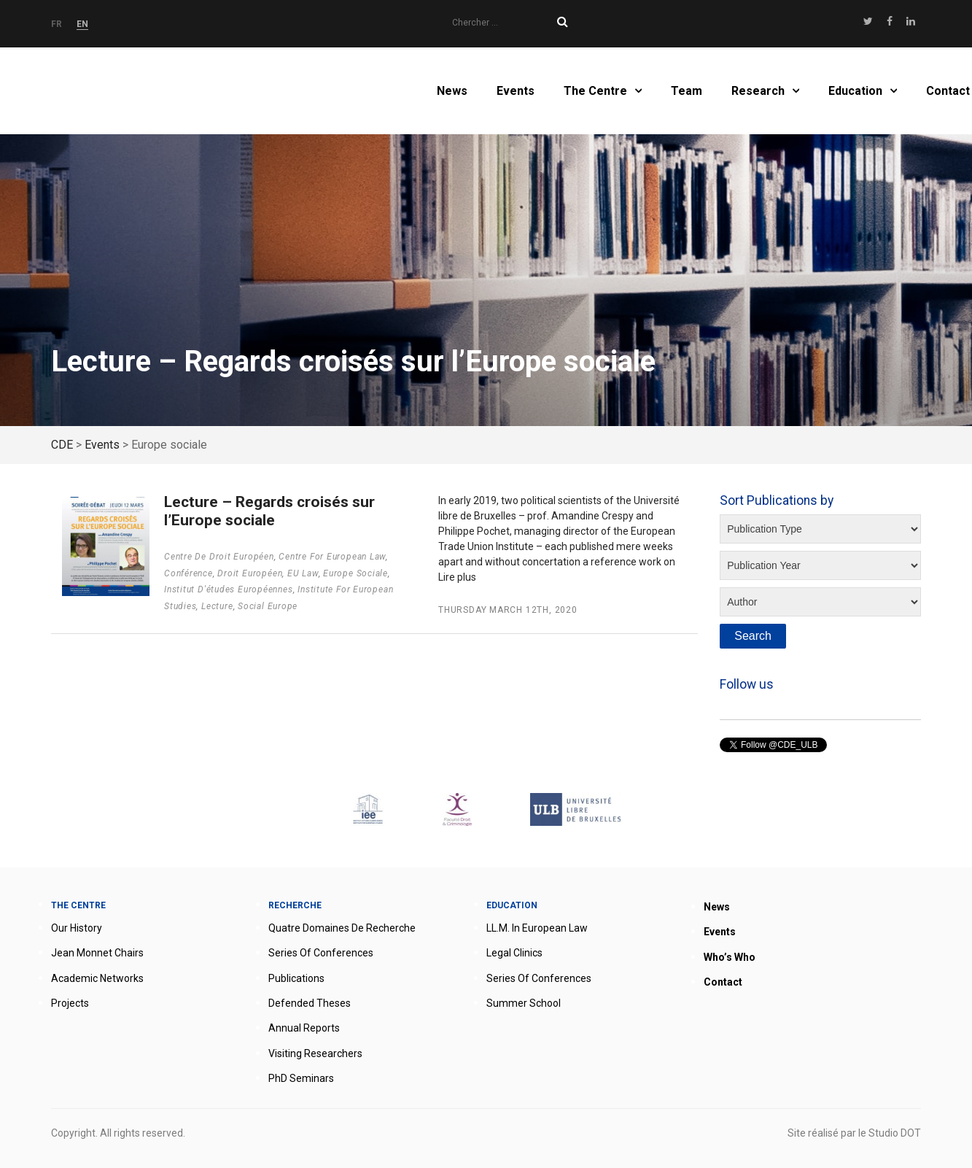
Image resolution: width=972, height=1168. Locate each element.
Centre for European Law (332, 557)
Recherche (295, 905)
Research (758, 91)
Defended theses (309, 1003)
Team (686, 91)
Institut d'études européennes (228, 589)
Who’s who (729, 957)
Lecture (217, 606)
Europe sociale (355, 573)
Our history (76, 928)
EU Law (303, 573)
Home (126, 90)
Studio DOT (894, 1133)
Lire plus (457, 577)
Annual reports (304, 1028)
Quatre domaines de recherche (342, 928)
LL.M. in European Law (537, 928)
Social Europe (268, 606)
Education (855, 91)
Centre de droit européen (219, 557)
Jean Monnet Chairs (97, 953)
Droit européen (249, 573)
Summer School (523, 1003)
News (452, 91)
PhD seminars (301, 1078)
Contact (948, 91)
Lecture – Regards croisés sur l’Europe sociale (269, 511)
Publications (296, 978)
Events (515, 91)
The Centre (595, 91)
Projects (70, 1003)
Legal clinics (514, 953)
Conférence (188, 573)
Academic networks (97, 978)
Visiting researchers (315, 1053)
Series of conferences (320, 953)
